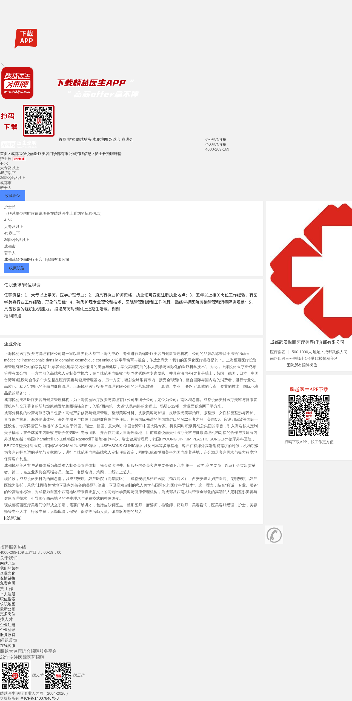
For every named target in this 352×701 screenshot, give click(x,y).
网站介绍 (7, 563)
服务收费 (7, 634)
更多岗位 (7, 614)
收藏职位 (12, 195)
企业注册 (7, 625)
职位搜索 (7, 599)
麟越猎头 (83, 139)
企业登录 (7, 629)
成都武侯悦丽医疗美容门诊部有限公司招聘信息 (52, 153)
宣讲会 (127, 139)
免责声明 (7, 583)
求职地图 (100, 139)
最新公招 (7, 609)
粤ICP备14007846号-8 (39, 698)
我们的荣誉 (9, 568)
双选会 (115, 139)
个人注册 (7, 594)
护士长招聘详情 (108, 153)
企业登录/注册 (215, 140)
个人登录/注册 (215, 144)
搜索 (71, 139)
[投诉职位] (13, 518)
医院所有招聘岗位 (302, 365)
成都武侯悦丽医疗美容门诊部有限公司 (36, 259)
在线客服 (7, 645)
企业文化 (7, 573)
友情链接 (7, 578)
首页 (62, 139)
